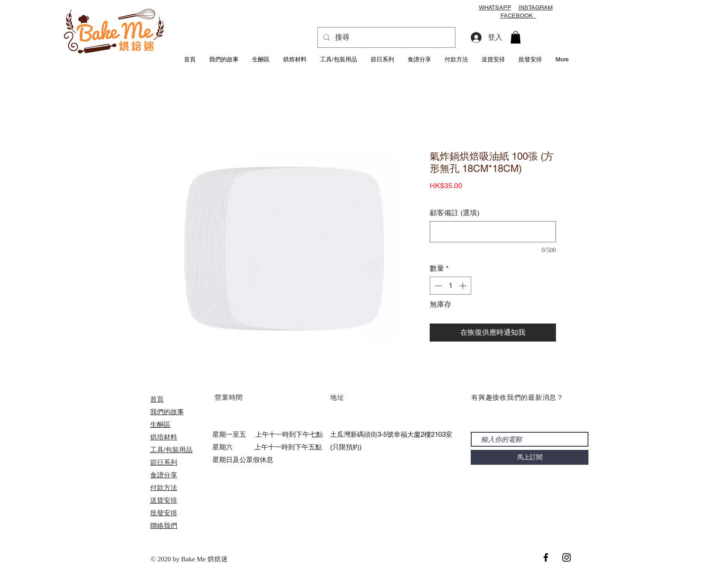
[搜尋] (385, 37)
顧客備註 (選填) (454, 212)
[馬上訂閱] (529, 457)
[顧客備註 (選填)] (493, 231)
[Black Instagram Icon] (566, 557)
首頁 (157, 399)
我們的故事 (167, 412)
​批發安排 (163, 513)
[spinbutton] (450, 285)
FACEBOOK (518, 15)
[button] (515, 37)
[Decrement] (437, 285)
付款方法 (163, 487)
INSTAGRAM (536, 7)
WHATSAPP (495, 7)
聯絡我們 (163, 525)
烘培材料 (163, 437)
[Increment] (463, 285)
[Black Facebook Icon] (545, 557)
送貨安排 (163, 500)
